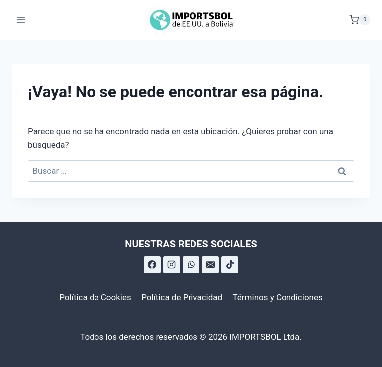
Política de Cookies (95, 297)
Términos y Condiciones (278, 297)
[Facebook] (152, 264)
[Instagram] (171, 264)
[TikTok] (229, 264)
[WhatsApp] (191, 264)
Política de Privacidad (181, 297)
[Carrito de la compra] (359, 19)
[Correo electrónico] (210, 264)
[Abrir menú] (21, 19)
